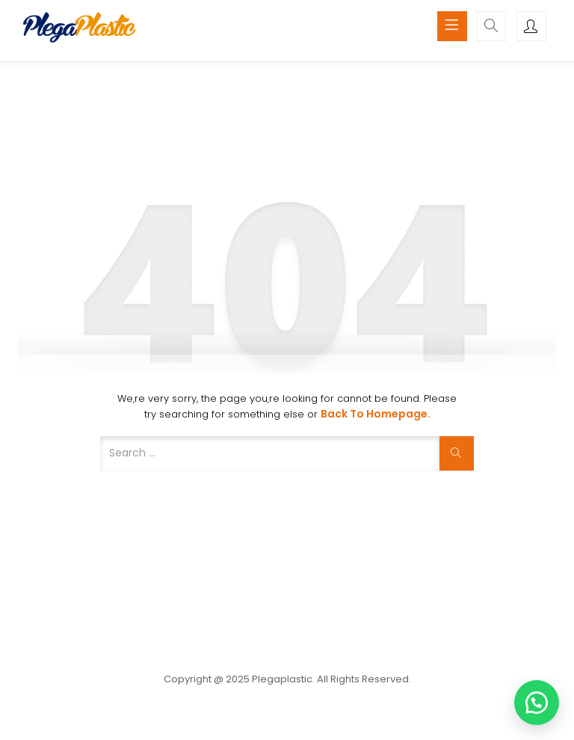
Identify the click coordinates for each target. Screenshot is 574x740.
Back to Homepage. (375, 413)
